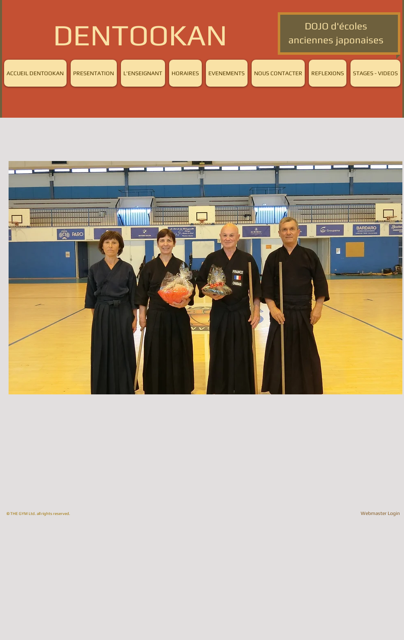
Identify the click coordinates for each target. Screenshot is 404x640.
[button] (205, 277)
